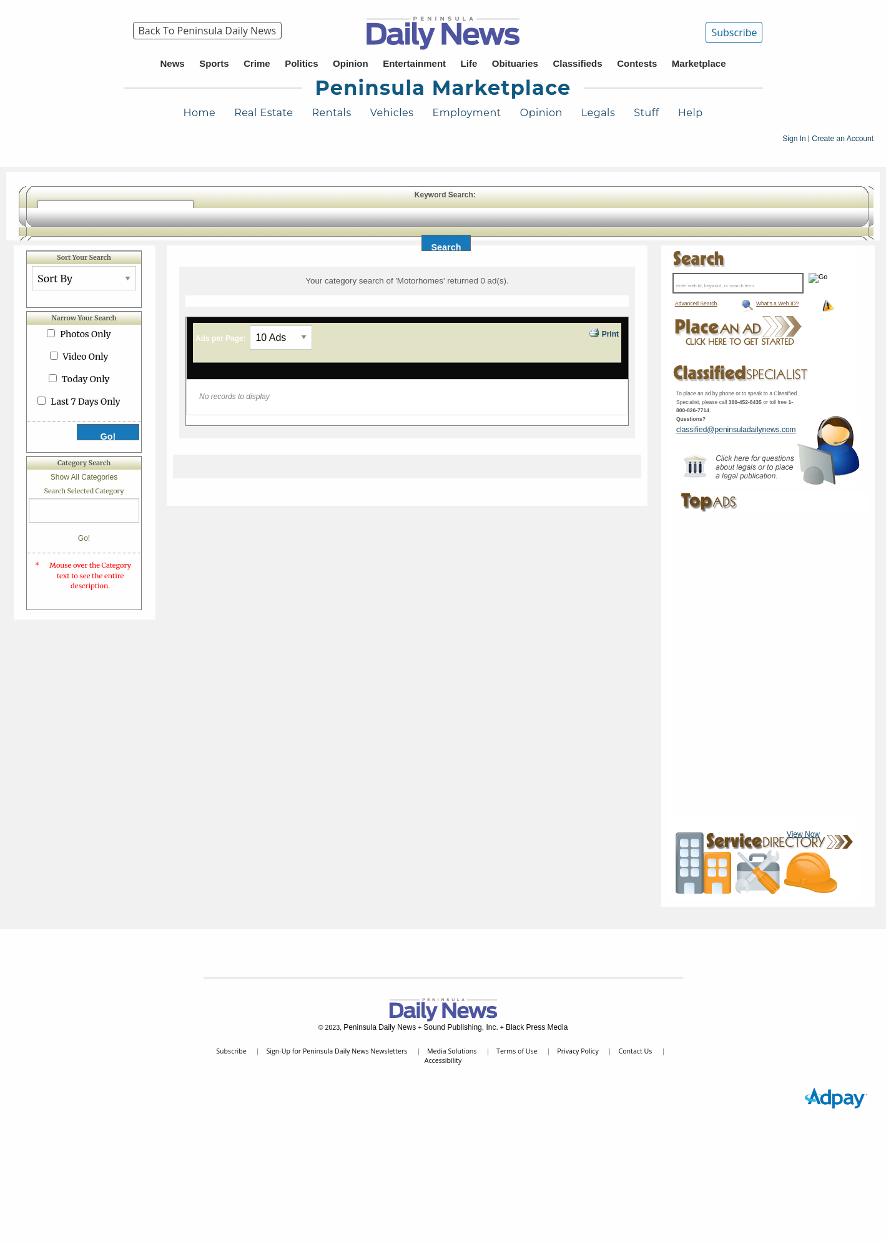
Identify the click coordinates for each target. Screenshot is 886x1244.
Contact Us (635, 1051)
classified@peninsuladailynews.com (736, 429)
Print (603, 332)
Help (690, 112)
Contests (637, 63)
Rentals (331, 112)
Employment (466, 112)
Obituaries (515, 63)
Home (199, 112)
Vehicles (392, 112)
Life (469, 63)
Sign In (793, 138)
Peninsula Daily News (379, 1027)
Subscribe (734, 32)
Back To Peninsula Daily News (208, 30)
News (172, 63)
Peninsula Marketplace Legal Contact (735, 467)
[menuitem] (207, 30)
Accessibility (443, 1060)
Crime (257, 63)
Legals (598, 112)
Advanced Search (696, 303)
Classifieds (577, 63)
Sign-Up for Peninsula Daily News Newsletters (336, 1051)
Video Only (86, 356)
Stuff (646, 112)
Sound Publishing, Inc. (460, 1027)
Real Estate (263, 112)
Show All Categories (84, 477)
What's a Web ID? (777, 303)
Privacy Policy (578, 1051)
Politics (301, 63)
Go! (84, 538)
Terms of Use (517, 1051)
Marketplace (699, 63)
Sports (214, 63)
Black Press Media (537, 1027)
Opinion (350, 63)
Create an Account (843, 138)
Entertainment (414, 63)
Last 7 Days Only (85, 401)
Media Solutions (451, 1051)
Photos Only (85, 334)
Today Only (86, 379)
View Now (803, 834)
